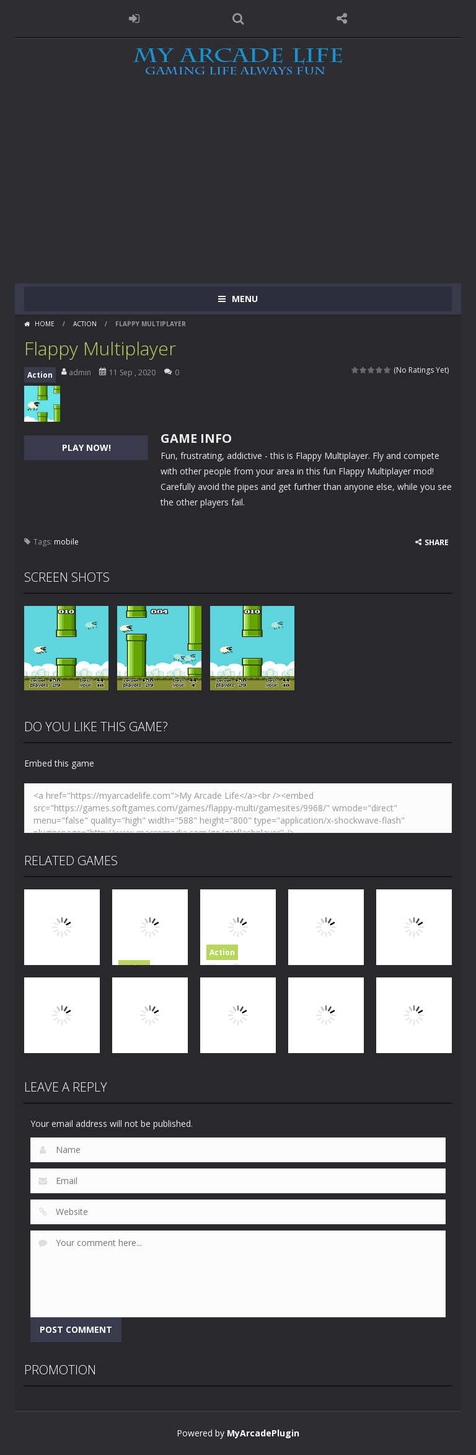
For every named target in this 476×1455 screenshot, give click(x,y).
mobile (66, 541)
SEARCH (238, 18)
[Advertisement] (238, 190)
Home (44, 323)
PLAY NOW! (86, 447)
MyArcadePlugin (263, 1433)
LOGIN (134, 18)
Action (85, 323)
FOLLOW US (342, 18)
